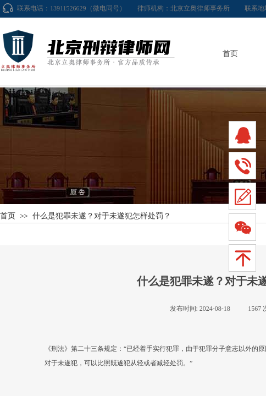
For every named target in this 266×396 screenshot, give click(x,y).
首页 (230, 54)
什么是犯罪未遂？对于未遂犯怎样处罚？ (101, 215)
